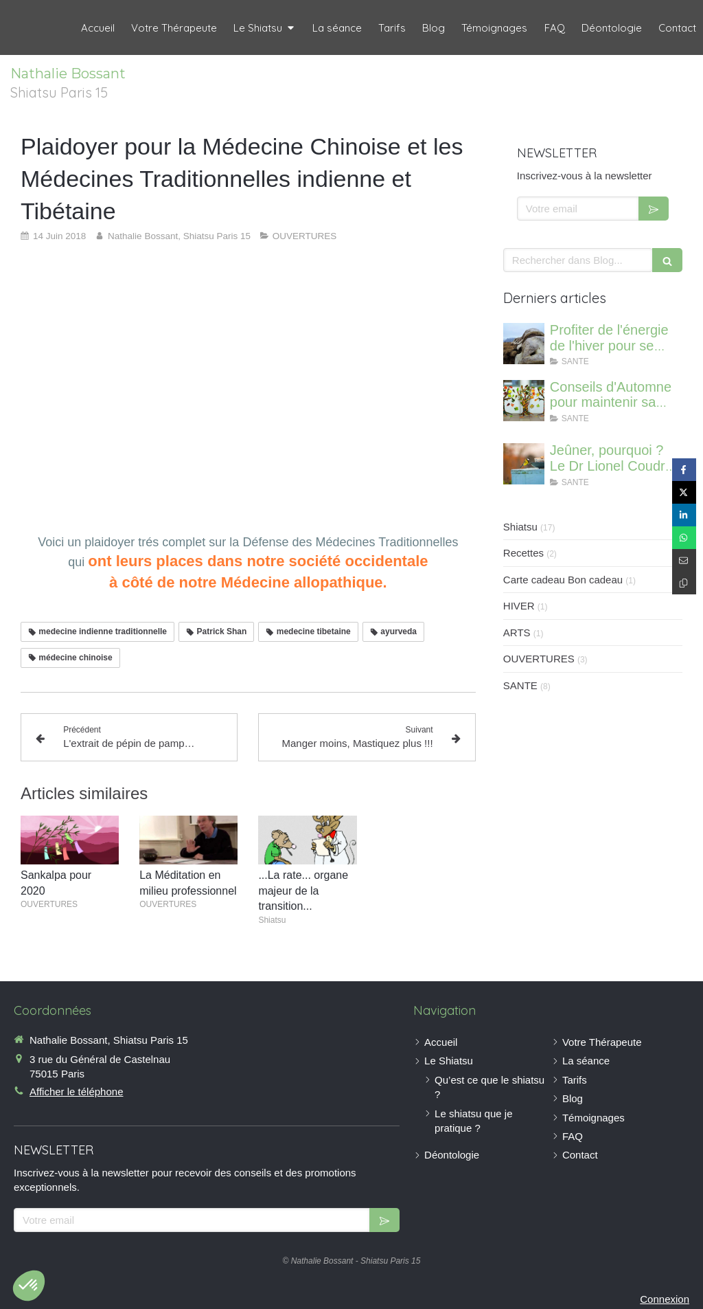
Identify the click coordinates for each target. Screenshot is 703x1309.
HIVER (519, 606)
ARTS (517, 632)
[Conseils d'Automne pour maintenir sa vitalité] (523, 400)
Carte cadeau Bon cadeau (563, 579)
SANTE (520, 685)
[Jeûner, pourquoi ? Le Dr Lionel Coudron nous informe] (523, 463)
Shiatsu (520, 527)
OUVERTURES (539, 658)
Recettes (523, 553)
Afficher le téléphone (77, 1091)
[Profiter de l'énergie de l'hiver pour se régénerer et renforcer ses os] (523, 343)
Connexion (664, 1299)
